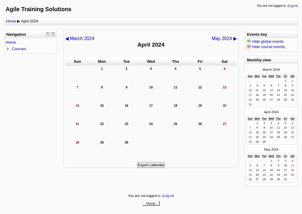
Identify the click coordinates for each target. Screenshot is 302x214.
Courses (19, 49)
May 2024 (271, 149)
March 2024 (271, 69)
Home (11, 21)
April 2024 (29, 21)
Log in (292, 5)
